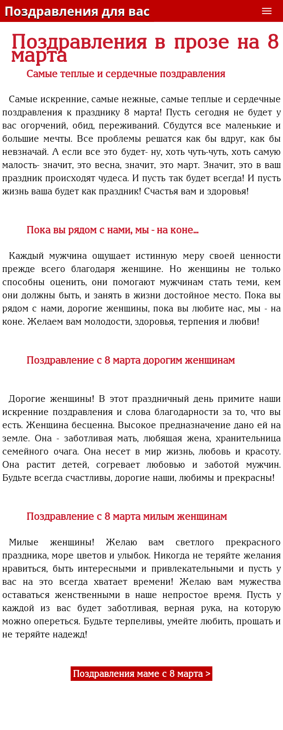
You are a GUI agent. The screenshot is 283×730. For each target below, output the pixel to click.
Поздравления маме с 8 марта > (141, 674)
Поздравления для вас (77, 11)
